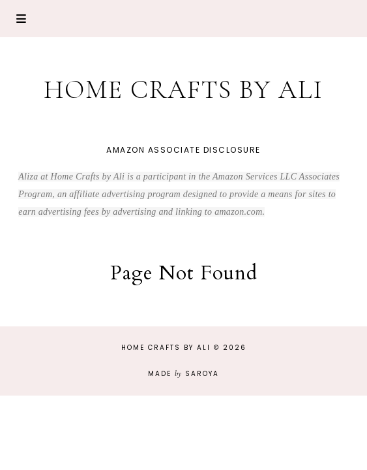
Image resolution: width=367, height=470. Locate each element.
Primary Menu (21, 18)
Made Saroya (183, 374)
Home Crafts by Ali (183, 89)
